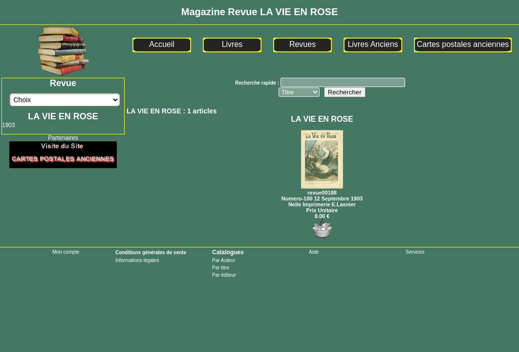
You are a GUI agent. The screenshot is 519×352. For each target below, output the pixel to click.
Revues (302, 44)
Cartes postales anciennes (463, 44)
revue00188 (322, 190)
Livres (232, 44)
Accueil (161, 44)
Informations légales (137, 260)
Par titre (220, 267)
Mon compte (65, 252)
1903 (8, 125)
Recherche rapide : (258, 83)
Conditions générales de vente (150, 252)
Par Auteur (223, 260)
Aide (314, 252)
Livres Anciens (372, 44)
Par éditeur (224, 275)
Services (415, 252)
